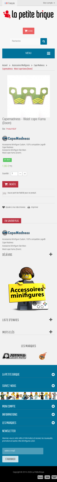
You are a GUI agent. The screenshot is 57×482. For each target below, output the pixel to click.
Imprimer (34, 207)
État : (4, 129)
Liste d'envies (10, 320)
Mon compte (9, 406)
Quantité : (5, 174)
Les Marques (28, 346)
